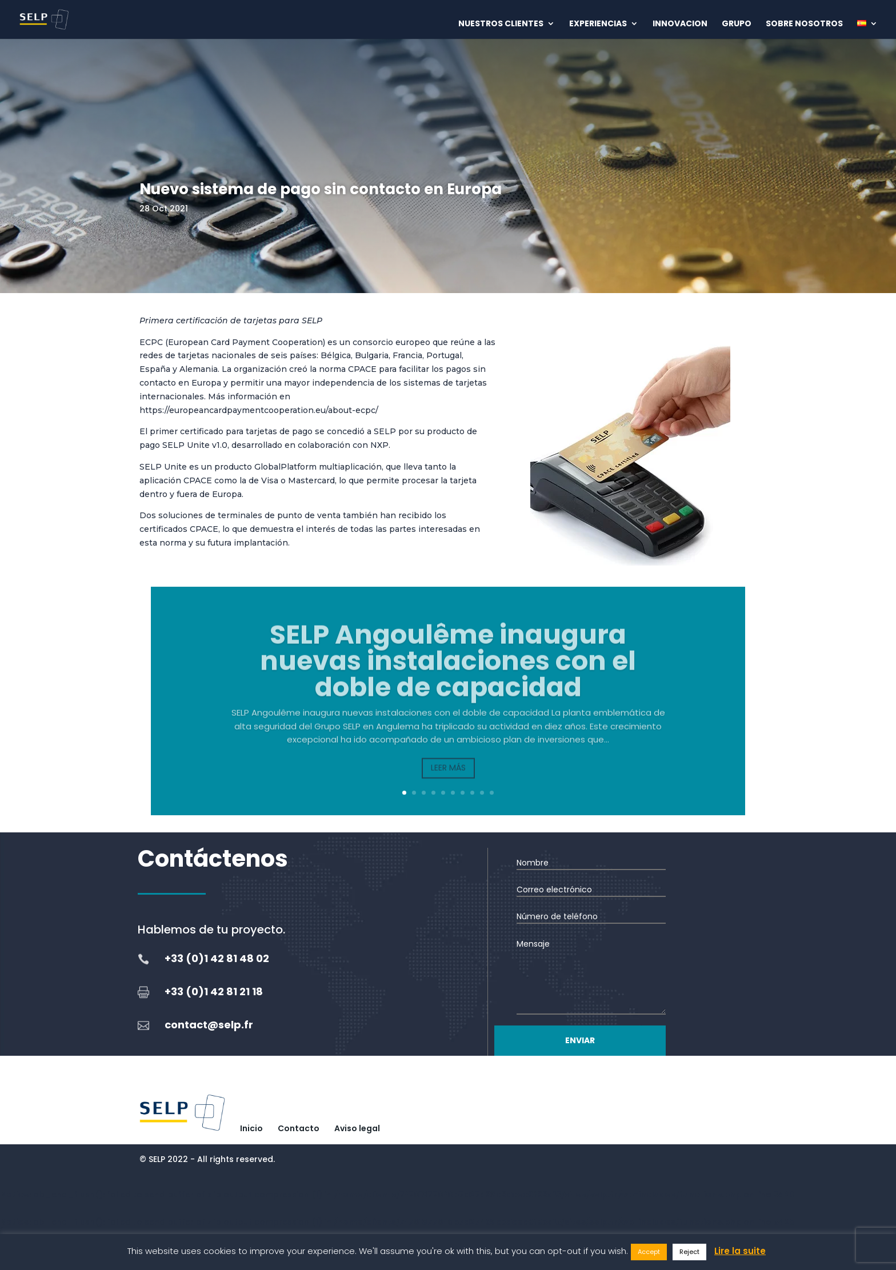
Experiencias (598, 24)
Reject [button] (689, 1251)
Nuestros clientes (500, 24)
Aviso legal (357, 1128)
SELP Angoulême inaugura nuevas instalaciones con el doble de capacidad (448, 675)
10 (492, 793)
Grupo (736, 24)
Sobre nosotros (804, 24)
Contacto (298, 1128)
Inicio (251, 1128)
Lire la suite (740, 1251)
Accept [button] (649, 1251)
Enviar (580, 1040)
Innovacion (680, 24)
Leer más (448, 782)
